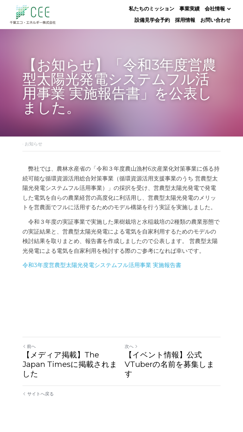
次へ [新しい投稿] (131, 346)
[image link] (33, 14)
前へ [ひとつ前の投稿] (29, 346)
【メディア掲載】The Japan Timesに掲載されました (69, 364)
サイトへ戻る (38, 394)
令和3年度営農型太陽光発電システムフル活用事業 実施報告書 (101, 265)
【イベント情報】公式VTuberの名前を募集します (170, 364)
